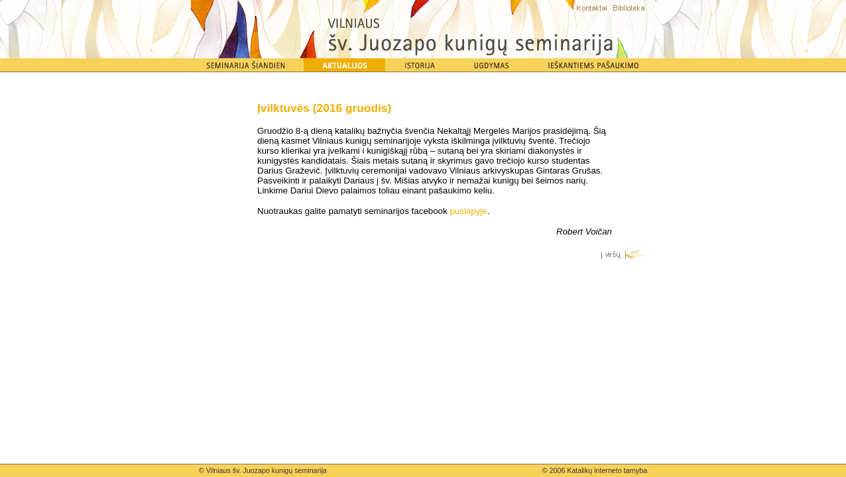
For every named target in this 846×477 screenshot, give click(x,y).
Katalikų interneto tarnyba (607, 470)
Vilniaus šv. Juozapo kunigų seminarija (266, 470)
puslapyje (468, 211)
